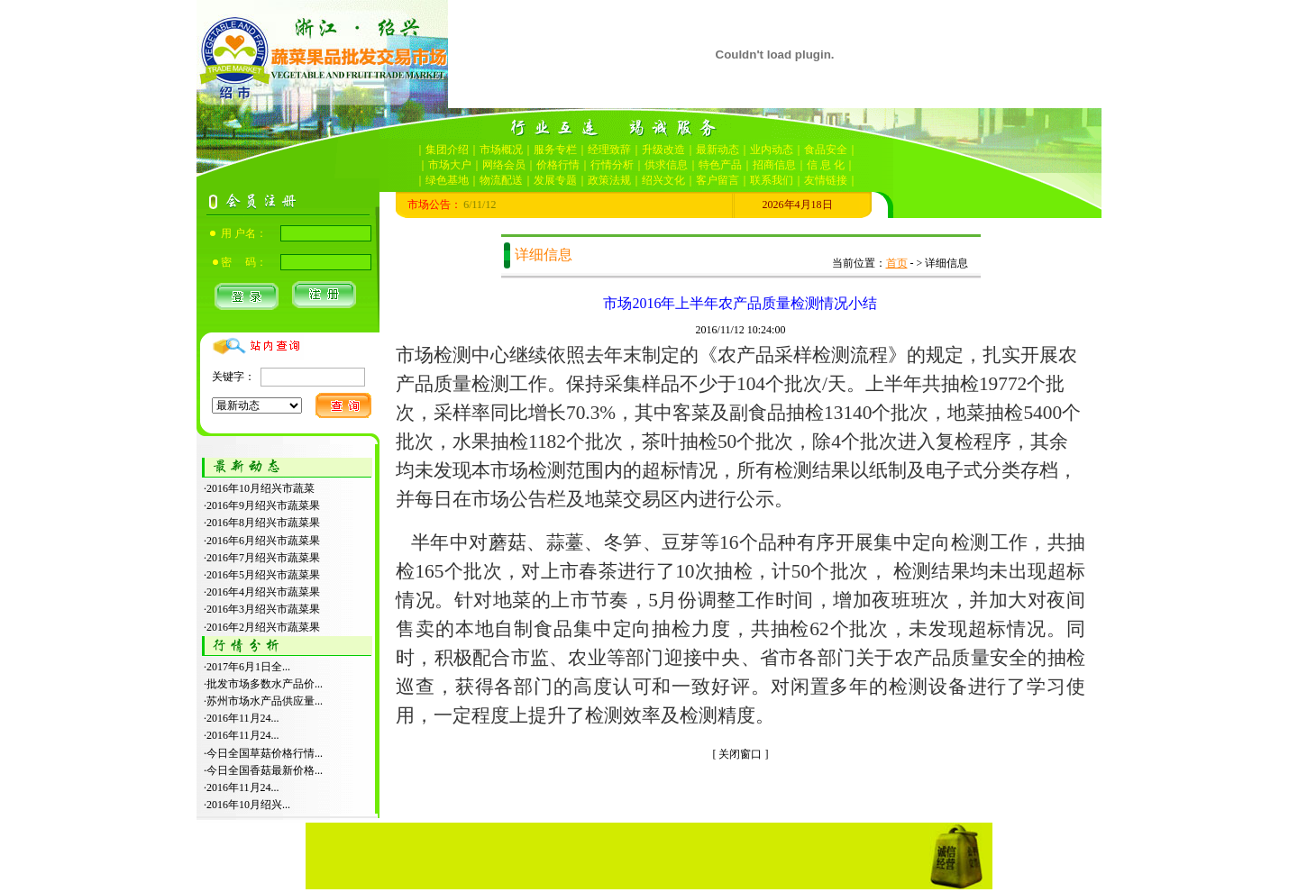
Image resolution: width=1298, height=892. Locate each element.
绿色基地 (447, 180)
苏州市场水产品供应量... (264, 701)
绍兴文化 (663, 180)
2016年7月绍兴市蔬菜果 (263, 557)
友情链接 (825, 180)
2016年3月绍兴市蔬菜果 (263, 609)
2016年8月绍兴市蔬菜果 (263, 522)
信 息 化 (826, 165)
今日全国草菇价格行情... (264, 753)
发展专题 (555, 180)
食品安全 (825, 149)
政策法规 (609, 180)
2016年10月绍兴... (248, 804)
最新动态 (717, 149)
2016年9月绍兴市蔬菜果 (263, 505)
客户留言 (717, 180)
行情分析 (612, 165)
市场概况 (501, 149)
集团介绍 (447, 149)
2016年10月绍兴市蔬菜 (260, 488)
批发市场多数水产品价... (264, 684)
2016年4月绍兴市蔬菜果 (263, 592)
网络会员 (504, 165)
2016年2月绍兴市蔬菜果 (263, 627)
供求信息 (666, 165)
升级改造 (663, 149)
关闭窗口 (740, 754)
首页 (897, 263)
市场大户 (449, 165)
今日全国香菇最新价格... (264, 770)
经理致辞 (609, 149)
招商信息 (774, 165)
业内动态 (771, 149)
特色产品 (720, 165)
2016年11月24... (242, 718)
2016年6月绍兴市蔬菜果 (263, 540)
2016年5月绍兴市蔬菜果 (263, 575)
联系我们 (771, 180)
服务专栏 (555, 149)
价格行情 (558, 165)
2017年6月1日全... (248, 666)
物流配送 (501, 180)
